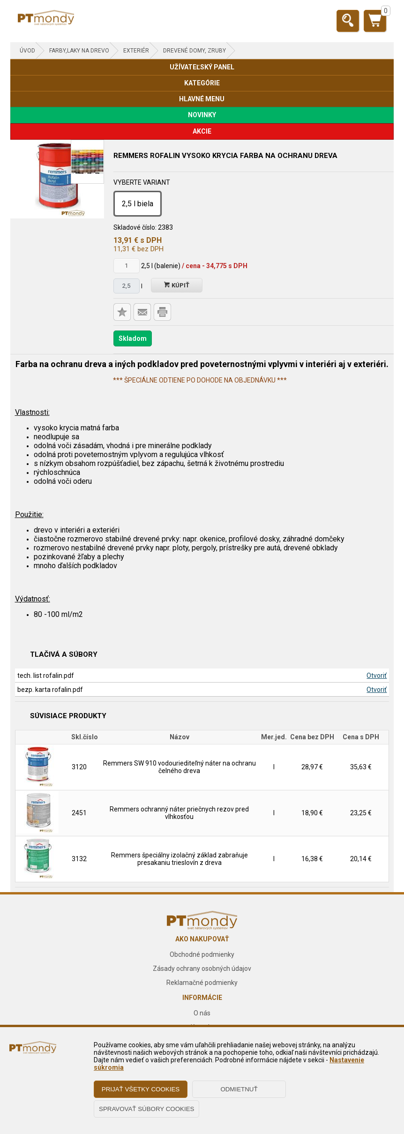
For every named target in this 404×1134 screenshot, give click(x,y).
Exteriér (136, 50)
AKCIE (202, 131)
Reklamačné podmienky (202, 982)
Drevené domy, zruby (194, 50)
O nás (202, 1013)
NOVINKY (202, 115)
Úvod (27, 50)
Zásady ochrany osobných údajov (202, 968)
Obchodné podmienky (202, 954)
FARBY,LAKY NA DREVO (79, 50)
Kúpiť (176, 285)
